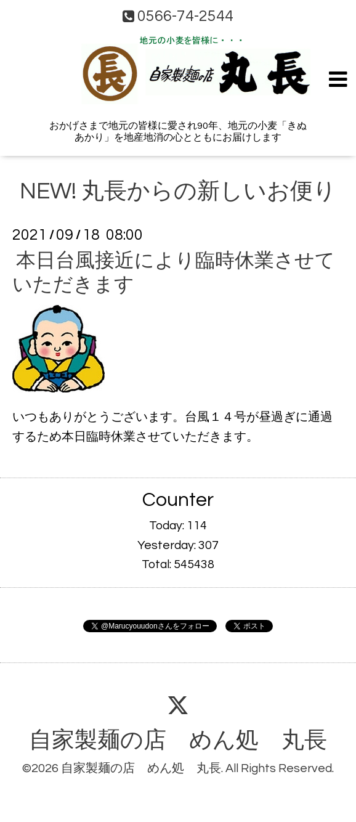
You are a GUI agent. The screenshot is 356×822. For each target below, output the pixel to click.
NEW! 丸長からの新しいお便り (178, 191)
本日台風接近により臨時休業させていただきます (173, 273)
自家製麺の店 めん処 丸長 (178, 740)
